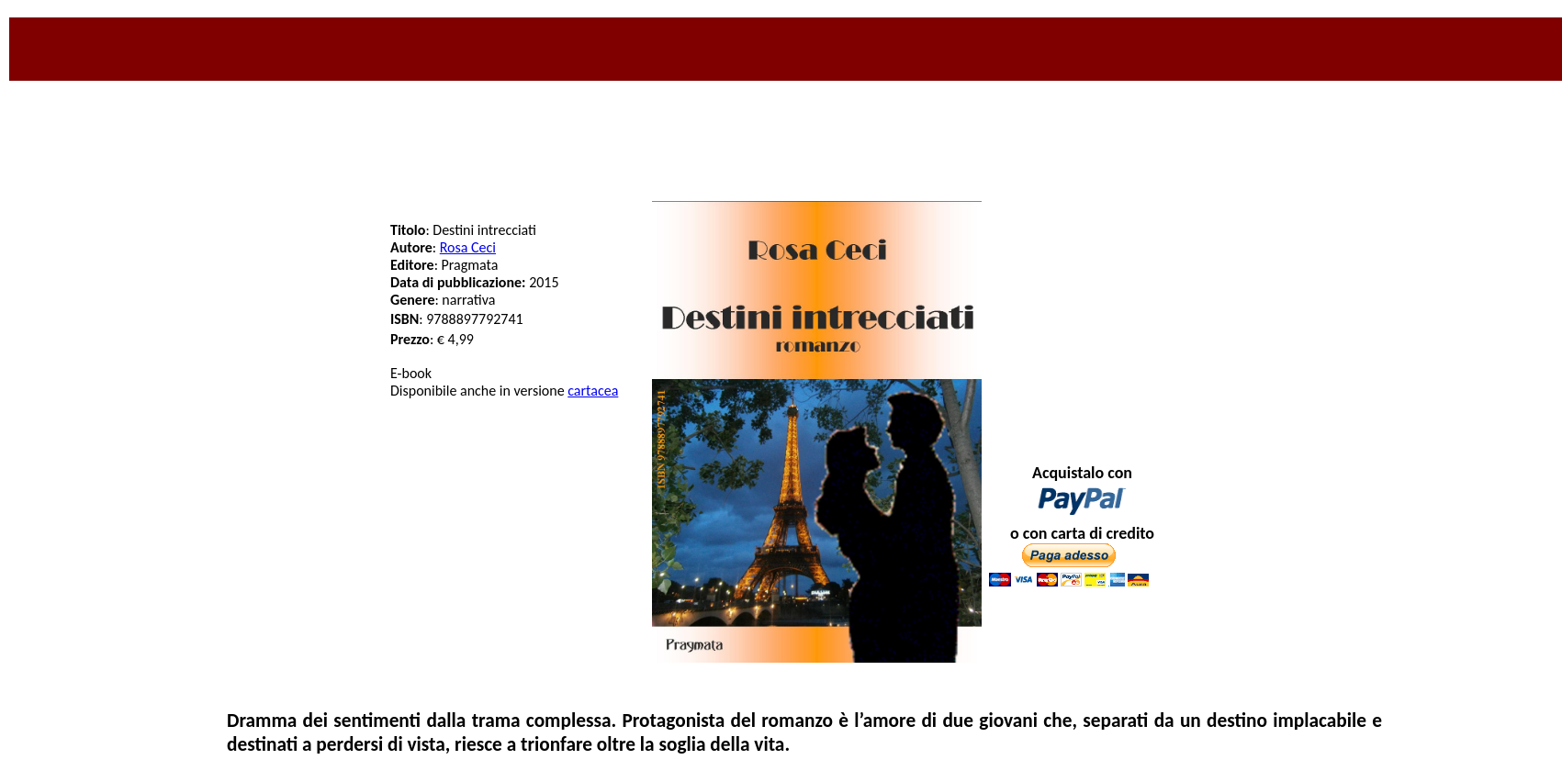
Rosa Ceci (468, 247)
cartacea (592, 390)
